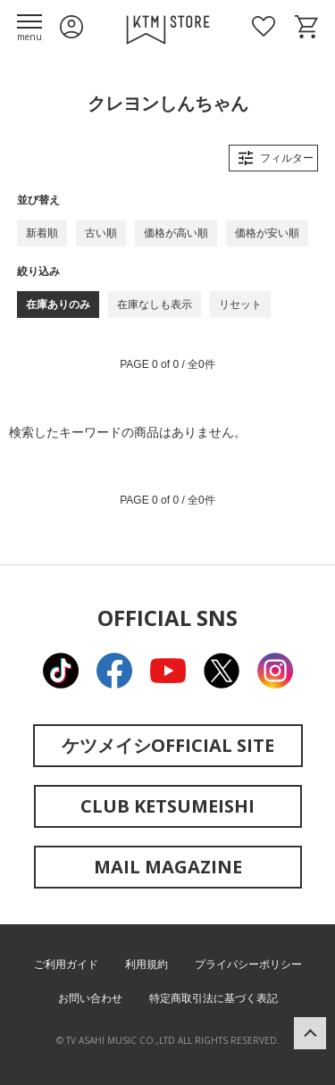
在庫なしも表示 (154, 304)
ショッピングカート (306, 27)
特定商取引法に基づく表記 (213, 998)
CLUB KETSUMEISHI (167, 806)
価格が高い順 (176, 233)
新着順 (42, 233)
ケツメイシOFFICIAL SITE (168, 745)
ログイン (71, 27)
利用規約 (146, 964)
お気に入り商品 (263, 27)
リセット (240, 304)
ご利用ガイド (66, 964)
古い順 (101, 233)
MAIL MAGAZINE (168, 867)
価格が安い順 (267, 233)
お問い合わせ (90, 998)
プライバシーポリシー (248, 964)
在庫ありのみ (58, 304)
